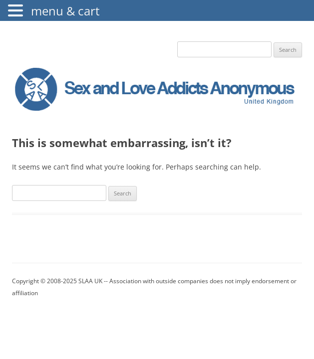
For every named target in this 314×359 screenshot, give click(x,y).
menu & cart (65, 10)
